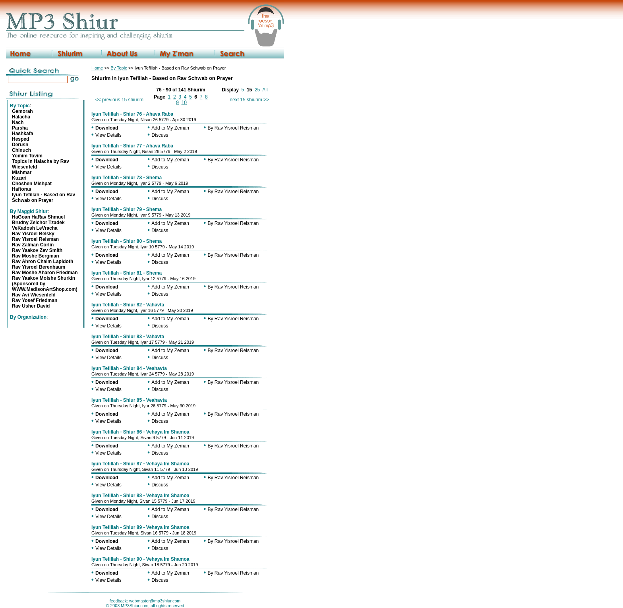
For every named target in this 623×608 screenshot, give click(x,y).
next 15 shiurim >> (249, 100)
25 (257, 90)
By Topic (118, 68)
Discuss (159, 135)
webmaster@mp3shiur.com (154, 600)
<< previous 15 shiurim (119, 100)
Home (97, 68)
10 (184, 102)
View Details (108, 135)
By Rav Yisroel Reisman (233, 128)
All (264, 90)
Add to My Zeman (170, 128)
